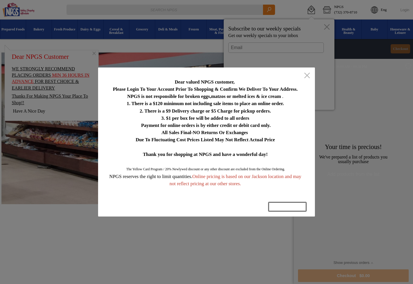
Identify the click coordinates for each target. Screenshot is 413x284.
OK (287, 206)
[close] (307, 76)
